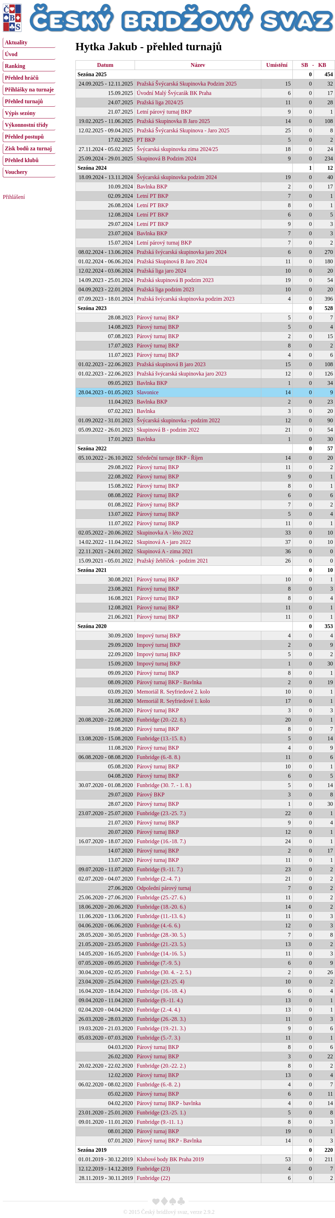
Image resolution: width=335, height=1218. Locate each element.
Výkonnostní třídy (26, 125)
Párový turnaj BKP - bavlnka (169, 1103)
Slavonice (148, 392)
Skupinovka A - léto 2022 (165, 533)
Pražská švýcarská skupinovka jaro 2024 (182, 252)
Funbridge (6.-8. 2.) (158, 1084)
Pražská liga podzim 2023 (165, 289)
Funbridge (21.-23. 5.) (161, 944)
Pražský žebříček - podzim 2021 (172, 561)
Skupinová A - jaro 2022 (164, 542)
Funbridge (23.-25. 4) (160, 982)
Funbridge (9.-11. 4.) (160, 1000)
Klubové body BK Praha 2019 (170, 1159)
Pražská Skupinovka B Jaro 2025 (173, 121)
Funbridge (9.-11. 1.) (160, 1122)
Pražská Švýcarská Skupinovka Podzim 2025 (187, 84)
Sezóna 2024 (92, 168)
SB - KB (313, 65)
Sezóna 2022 (92, 448)
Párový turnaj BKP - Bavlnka (169, 682)
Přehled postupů (24, 137)
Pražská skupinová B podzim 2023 (175, 280)
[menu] (29, 106)
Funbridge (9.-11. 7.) (160, 869)
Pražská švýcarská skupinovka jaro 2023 (182, 374)
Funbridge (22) (153, 1178)
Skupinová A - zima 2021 (165, 551)
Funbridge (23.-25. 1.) (161, 1112)
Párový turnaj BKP (158, 317)
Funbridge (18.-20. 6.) (161, 907)
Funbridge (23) (153, 1169)
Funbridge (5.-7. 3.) (158, 1038)
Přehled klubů (21, 160)
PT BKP (146, 140)
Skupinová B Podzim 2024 (166, 158)
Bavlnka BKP (152, 186)
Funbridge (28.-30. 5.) (161, 935)
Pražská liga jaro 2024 (161, 271)
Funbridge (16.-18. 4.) (161, 991)
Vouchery (16, 172)
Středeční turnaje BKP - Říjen (170, 458)
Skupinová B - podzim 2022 (168, 430)
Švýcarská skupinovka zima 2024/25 (177, 149)
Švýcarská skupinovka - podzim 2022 (178, 420)
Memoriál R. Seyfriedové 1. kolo (173, 701)
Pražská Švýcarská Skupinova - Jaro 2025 (183, 130)
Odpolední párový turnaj (164, 888)
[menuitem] (29, 43)
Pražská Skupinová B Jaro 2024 (172, 261)
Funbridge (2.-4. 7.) (158, 879)
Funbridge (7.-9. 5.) (158, 963)
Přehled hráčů (21, 78)
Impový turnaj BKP (158, 635)
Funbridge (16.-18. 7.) (161, 841)
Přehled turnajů (24, 101)
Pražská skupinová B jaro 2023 (171, 364)
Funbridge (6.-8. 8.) (158, 757)
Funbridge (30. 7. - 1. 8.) (164, 785)
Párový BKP (150, 794)
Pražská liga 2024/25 (160, 102)
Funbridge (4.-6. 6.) (158, 925)
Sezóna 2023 (92, 308)
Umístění (276, 65)
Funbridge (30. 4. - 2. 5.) (164, 972)
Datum (105, 65)
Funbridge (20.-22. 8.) (161, 720)
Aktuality (16, 42)
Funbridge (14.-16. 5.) (161, 953)
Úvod (11, 54)
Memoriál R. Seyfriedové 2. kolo (173, 692)
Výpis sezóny (20, 113)
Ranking (15, 66)
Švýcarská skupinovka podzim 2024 (177, 177)
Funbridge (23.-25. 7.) (161, 813)
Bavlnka (146, 411)
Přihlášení (14, 197)
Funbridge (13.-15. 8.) (161, 738)
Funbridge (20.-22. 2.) (161, 1066)
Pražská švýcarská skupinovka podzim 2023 (186, 299)
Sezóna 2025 (92, 74)
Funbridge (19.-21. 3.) (161, 1028)
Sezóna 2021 (92, 570)
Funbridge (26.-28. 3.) (161, 1019)
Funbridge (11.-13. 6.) (161, 916)
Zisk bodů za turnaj (28, 148)
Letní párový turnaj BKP (164, 112)
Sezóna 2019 (92, 1150)
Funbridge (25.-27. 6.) (161, 897)
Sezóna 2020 (92, 626)
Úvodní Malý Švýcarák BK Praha (174, 93)
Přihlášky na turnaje (29, 89)
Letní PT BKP (152, 196)
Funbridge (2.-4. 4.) (158, 1010)
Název (198, 65)
